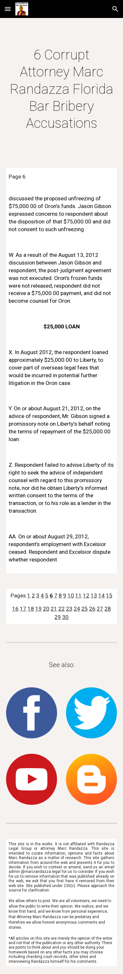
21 (54, 608)
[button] (7, 9)
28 (107, 608)
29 (57, 617)
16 (15, 608)
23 (69, 608)
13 (94, 595)
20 (46, 608)
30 (65, 617)
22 (61, 608)
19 (38, 608)
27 (100, 608)
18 (31, 608)
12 (86, 595)
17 (23, 608)
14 (101, 595)
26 (92, 608)
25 (84, 608)
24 (77, 608)
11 (78, 595)
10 (71, 595)
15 (109, 595)
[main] (61, 89)
